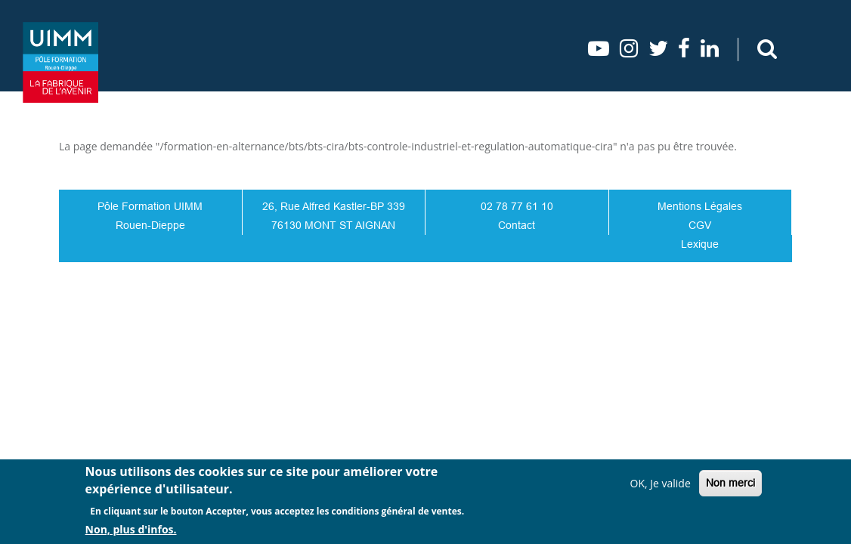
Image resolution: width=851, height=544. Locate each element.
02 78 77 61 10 (517, 206)
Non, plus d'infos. (131, 529)
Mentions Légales (700, 206)
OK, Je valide (660, 483)
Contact (516, 225)
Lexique (700, 244)
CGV (700, 225)
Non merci (730, 483)
